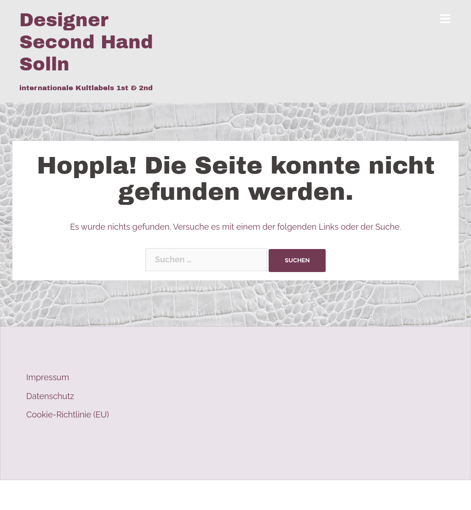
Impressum (47, 377)
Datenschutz (50, 396)
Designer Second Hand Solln (86, 42)
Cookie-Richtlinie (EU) (67, 414)
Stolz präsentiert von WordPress (80, 495)
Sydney (192, 495)
